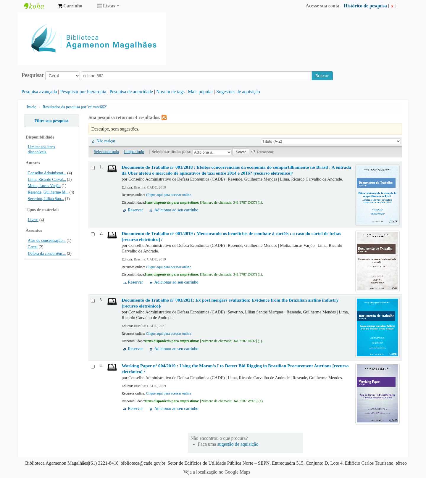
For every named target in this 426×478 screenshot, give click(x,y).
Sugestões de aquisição (238, 91)
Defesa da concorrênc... (47, 253)
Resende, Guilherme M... (48, 192)
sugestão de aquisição (238, 444)
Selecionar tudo (106, 151)
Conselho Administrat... (47, 173)
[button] (70, 6)
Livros (33, 220)
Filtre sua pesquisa (51, 120)
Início (31, 107)
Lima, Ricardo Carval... (47, 179)
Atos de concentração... (47, 240)
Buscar (322, 75)
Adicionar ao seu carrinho (176, 209)
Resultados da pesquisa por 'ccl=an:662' (74, 107)
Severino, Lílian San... (46, 199)
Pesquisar (33, 75)
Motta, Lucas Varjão (44, 186)
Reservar (135, 209)
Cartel (33, 247)
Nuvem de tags (170, 91)
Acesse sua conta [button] (322, 5)
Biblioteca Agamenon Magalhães (38, 6)
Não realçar (105, 141)
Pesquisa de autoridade (131, 91)
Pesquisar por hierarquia (83, 91)
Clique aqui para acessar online (168, 195)
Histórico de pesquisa (365, 5)
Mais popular (200, 91)
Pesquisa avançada (39, 91)
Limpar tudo (134, 151)
